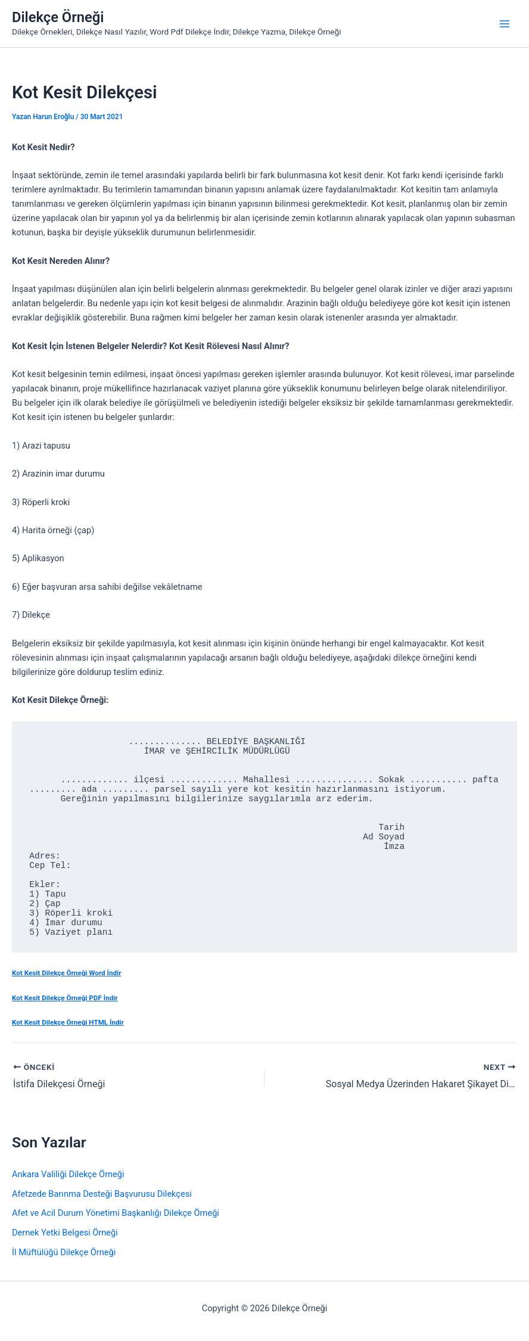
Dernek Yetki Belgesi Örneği (65, 1232)
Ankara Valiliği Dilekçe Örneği (68, 1174)
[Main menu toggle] (504, 23)
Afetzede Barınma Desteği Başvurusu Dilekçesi (102, 1193)
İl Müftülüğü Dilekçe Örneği (64, 1252)
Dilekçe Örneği (58, 17)
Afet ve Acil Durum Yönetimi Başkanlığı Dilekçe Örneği (115, 1213)
